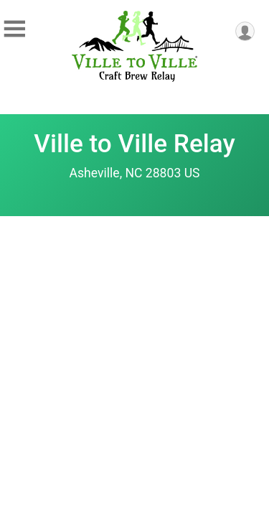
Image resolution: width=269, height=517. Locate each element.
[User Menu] (245, 31)
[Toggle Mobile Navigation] (14, 29)
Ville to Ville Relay (134, 144)
